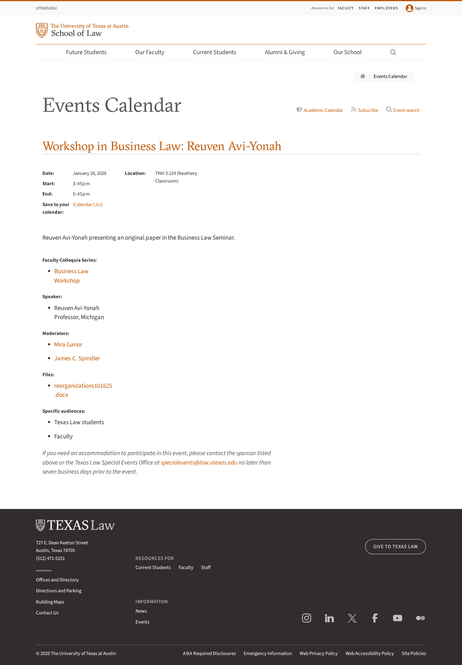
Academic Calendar (319, 110)
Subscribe (364, 110)
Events (142, 622)
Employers (386, 8)
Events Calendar (390, 76)
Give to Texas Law (395, 546)
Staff (364, 8)
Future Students (90, 52)
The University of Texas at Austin (83, 653)
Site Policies (414, 653)
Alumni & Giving (289, 52)
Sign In (416, 8)
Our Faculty (153, 52)
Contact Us (47, 612)
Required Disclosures (209, 653)
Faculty (346, 8)
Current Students (218, 52)
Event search (403, 110)
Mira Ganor (68, 344)
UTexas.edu (46, 8)
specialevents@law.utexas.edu (199, 462)
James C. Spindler (77, 358)
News (141, 611)
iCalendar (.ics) (88, 204)
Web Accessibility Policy (370, 653)
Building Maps (50, 602)
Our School (351, 52)
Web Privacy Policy (319, 653)
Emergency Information (268, 653)
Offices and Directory (57, 579)
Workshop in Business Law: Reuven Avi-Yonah (162, 145)
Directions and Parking (58, 590)
